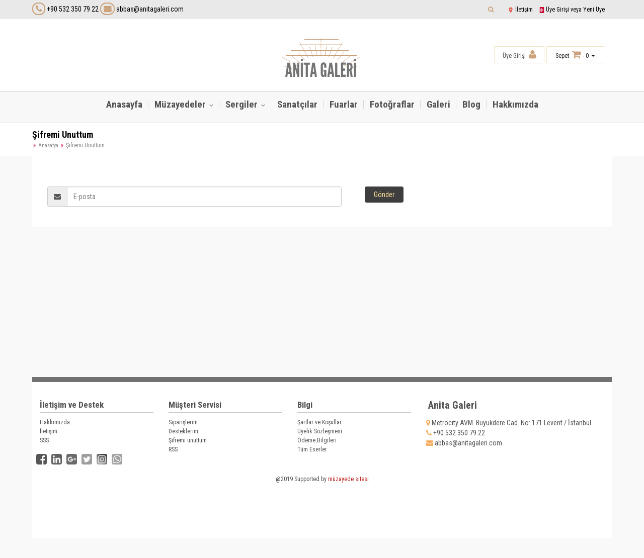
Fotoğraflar (392, 104)
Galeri (438, 104)
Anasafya (48, 145)
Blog (471, 104)
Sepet (562, 55)
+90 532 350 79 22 (73, 9)
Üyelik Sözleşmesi (319, 431)
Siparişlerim (183, 422)
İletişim (520, 9)
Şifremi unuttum (188, 440)
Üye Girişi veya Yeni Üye (571, 9)
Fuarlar (344, 104)
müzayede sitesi (348, 479)
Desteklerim (183, 431)
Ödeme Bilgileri (317, 440)
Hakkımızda (515, 104)
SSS (44, 440)
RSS (173, 449)
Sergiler (242, 104)
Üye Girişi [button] (519, 54)
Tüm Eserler (312, 449)
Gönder (384, 195)
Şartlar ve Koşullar (319, 422)
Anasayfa (124, 104)
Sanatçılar (297, 104)
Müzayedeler (181, 104)
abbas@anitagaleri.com (142, 9)
